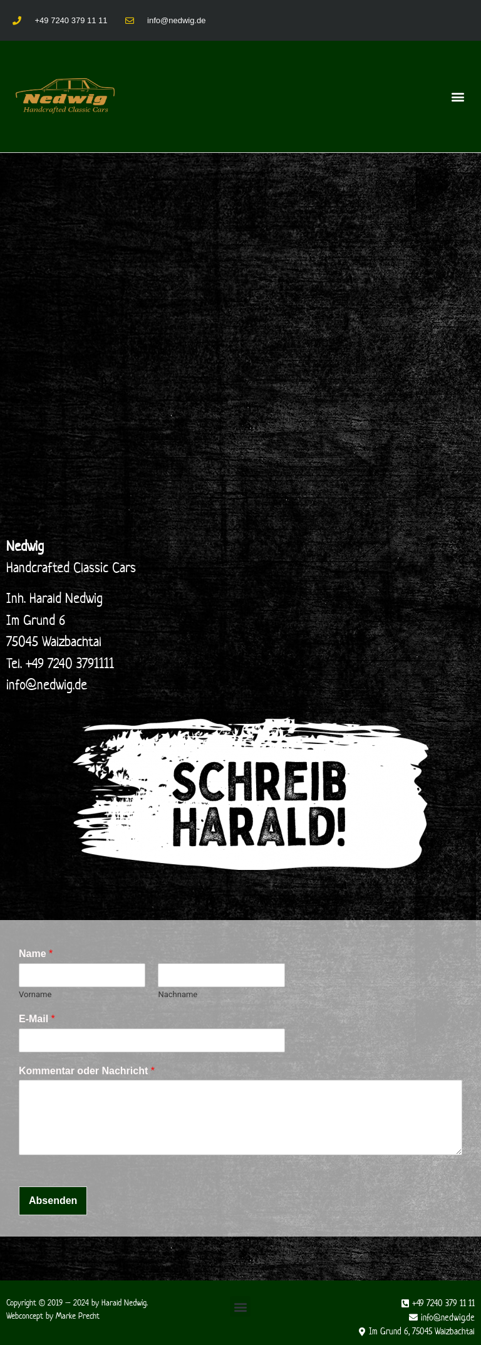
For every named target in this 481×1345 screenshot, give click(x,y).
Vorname (35, 994)
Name (36, 953)
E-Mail (37, 1018)
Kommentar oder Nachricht (87, 1070)
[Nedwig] (240, 363)
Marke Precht (78, 1316)
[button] (458, 96)
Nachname (177, 994)
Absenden (53, 1200)
